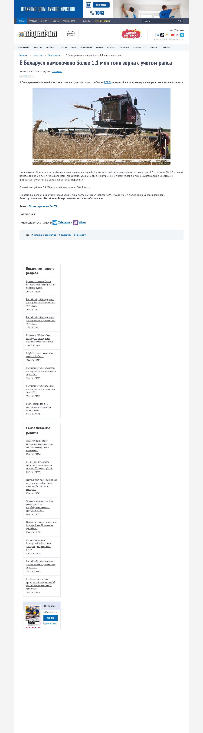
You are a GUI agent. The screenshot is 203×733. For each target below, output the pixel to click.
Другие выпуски (49, 623)
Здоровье (111, 47)
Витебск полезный (102, 21)
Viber (79, 222)
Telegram (61, 222)
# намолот (80, 234)
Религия (99, 47)
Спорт (73, 47)
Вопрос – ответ (139, 47)
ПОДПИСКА (33, 21)
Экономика (51, 47)
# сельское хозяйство (44, 234)
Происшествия (86, 47)
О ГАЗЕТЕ (45, 21)
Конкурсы (153, 47)
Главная (23, 55)
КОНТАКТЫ (86, 21)
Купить (50, 617)
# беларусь (65, 234)
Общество (38, 47)
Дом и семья (124, 47)
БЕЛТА (107, 82)
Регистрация (179, 30)
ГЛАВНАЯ (22, 21)
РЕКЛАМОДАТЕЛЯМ (70, 21)
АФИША (56, 21)
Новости (37, 55)
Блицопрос (166, 47)
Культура (63, 47)
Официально (23, 47)
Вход (171, 30)
